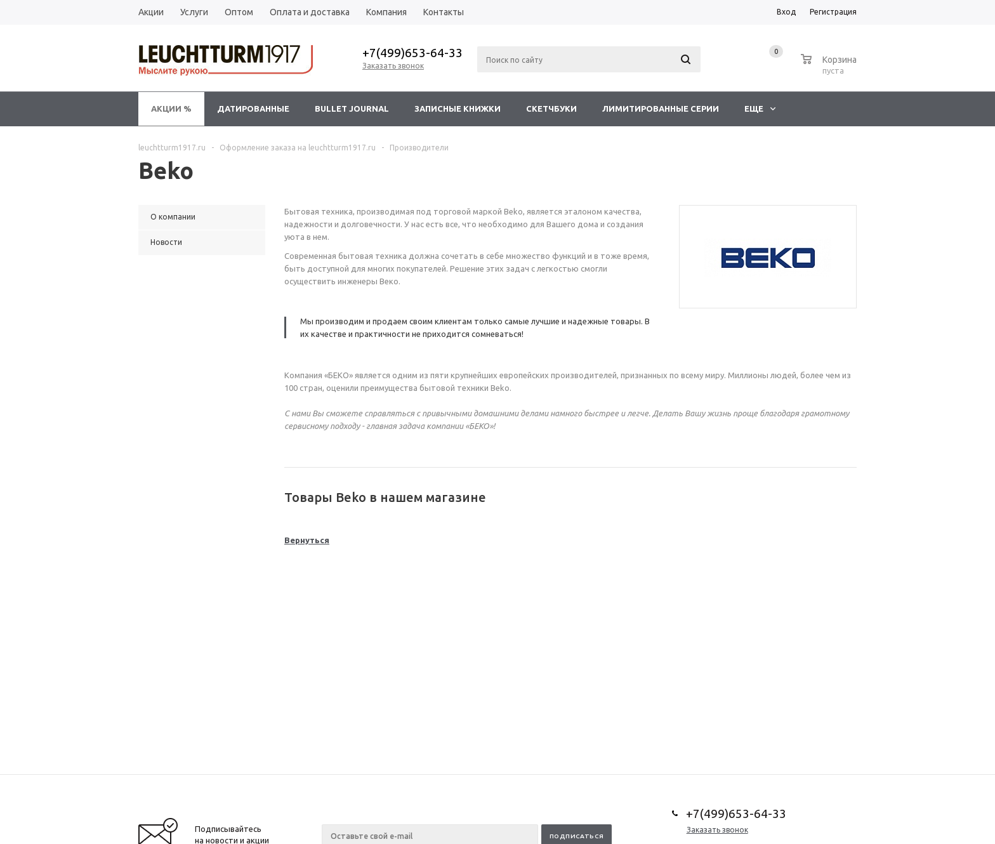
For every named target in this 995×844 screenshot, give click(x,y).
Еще (759, 108)
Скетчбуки (551, 108)
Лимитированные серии (660, 108)
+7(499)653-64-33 (412, 53)
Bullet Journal (352, 108)
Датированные (253, 108)
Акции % (171, 108)
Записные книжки (457, 108)
